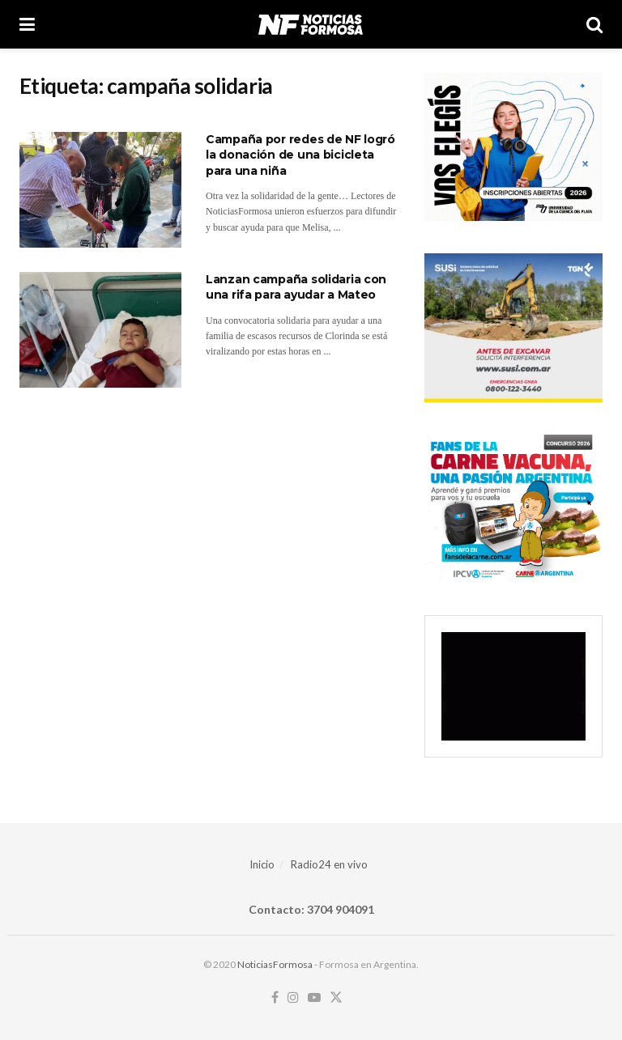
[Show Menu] (27, 24)
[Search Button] (594, 24)
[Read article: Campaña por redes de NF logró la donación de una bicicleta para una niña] (100, 190)
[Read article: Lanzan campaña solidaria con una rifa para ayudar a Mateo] (100, 330)
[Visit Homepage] (310, 24)
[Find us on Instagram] (293, 998)
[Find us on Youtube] (314, 998)
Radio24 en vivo (329, 864)
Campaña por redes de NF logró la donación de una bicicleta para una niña (300, 155)
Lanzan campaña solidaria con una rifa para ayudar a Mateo (296, 287)
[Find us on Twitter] (336, 998)
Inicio (262, 864)
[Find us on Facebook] (275, 998)
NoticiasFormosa (275, 964)
